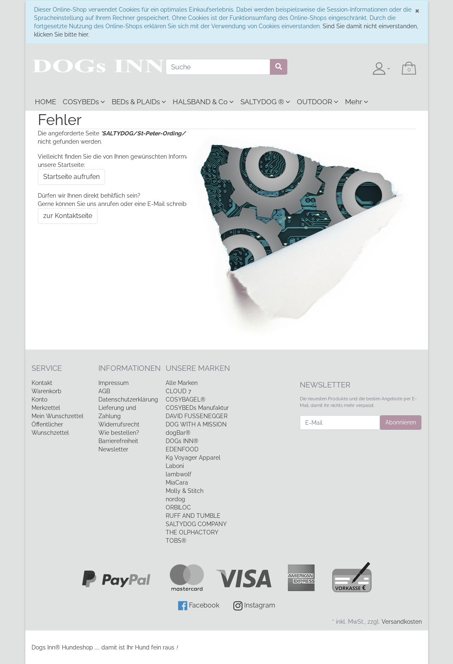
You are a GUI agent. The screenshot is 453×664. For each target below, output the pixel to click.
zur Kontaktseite (67, 216)
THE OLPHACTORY (192, 532)
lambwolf (178, 474)
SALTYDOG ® (265, 102)
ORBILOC (178, 507)
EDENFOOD (182, 449)
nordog (175, 499)
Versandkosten (402, 621)
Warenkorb (46, 391)
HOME (45, 102)
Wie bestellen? (118, 432)
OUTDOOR (317, 102)
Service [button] (47, 368)
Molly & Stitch (184, 491)
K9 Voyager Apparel (193, 457)
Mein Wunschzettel (57, 416)
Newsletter (113, 449)
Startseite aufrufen (71, 177)
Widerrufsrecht (119, 424)
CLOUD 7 (178, 391)
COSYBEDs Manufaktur (197, 407)
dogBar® (178, 432)
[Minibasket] (409, 68)
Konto (39, 399)
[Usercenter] (381, 69)
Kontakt (42, 383)
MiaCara (177, 482)
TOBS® (176, 540)
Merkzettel (46, 407)
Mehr (356, 102)
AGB (104, 391)
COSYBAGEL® (186, 399)
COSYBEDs (84, 102)
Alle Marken (182, 383)
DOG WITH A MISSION (196, 424)
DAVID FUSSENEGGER (197, 416)
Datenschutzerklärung (128, 399)
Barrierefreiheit (118, 441)
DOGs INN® (182, 441)
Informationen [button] (125, 368)
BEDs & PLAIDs (139, 102)
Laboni (175, 466)
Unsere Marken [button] (198, 368)
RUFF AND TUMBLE (193, 515)
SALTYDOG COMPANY (196, 524)
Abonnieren (400, 422)
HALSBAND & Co (203, 102)
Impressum (113, 383)
